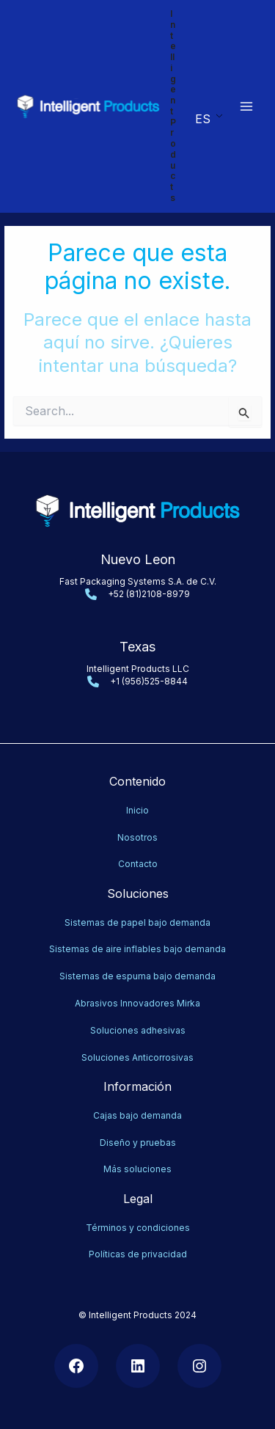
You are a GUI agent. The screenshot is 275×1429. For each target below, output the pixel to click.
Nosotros (137, 837)
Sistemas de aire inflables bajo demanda (137, 948)
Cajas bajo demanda (137, 1115)
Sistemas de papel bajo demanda (137, 922)
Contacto (138, 863)
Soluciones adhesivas (138, 1030)
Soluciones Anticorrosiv (132, 1057)
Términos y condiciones (138, 1227)
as (188, 1057)
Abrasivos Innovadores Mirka (137, 1003)
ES (202, 119)
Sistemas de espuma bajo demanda (137, 976)
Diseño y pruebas (138, 1142)
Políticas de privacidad (138, 1254)
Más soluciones (137, 1168)
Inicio (137, 810)
